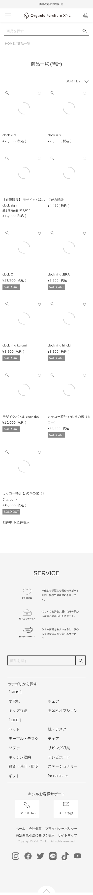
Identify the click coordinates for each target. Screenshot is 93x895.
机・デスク (57, 729)
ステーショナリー (63, 766)
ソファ (14, 748)
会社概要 (35, 828)
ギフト (14, 776)
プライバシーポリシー (61, 828)
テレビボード (59, 757)
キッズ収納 (18, 710)
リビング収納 (59, 748)
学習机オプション (63, 710)
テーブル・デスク (23, 738)
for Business (58, 776)
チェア (53, 701)
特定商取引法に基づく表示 (35, 835)
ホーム (20, 828)
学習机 (14, 701)
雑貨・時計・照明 (23, 766)
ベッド (14, 729)
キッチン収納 (20, 757)
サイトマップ (67, 835)
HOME (10, 43)
